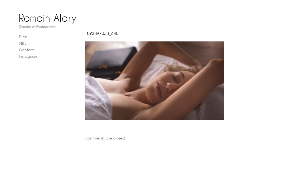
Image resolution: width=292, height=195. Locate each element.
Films (23, 36)
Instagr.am (28, 56)
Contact (27, 49)
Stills (22, 43)
